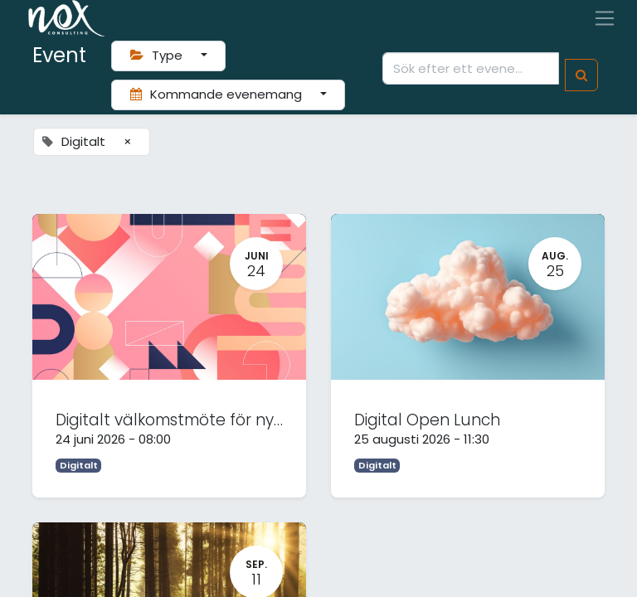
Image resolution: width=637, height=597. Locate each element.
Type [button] (158, 55)
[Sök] (581, 75)
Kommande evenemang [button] (217, 94)
